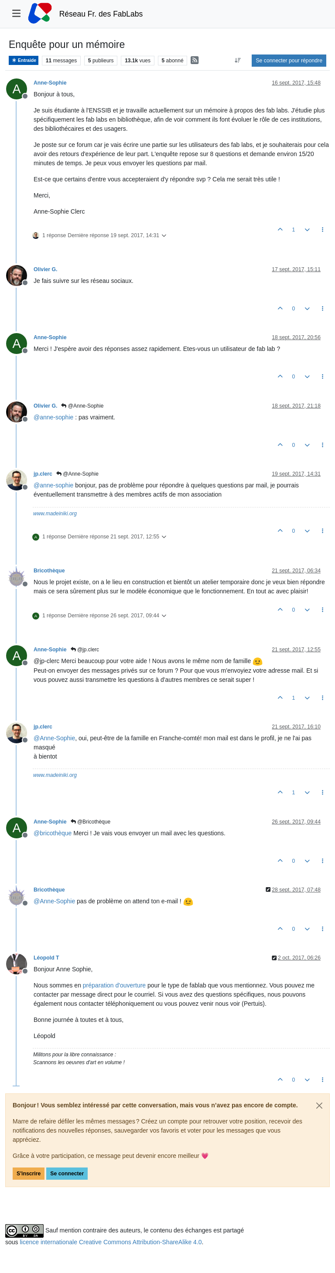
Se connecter (67, 1174)
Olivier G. (45, 269)
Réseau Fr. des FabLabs (101, 14)
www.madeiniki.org (55, 514)
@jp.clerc (85, 650)
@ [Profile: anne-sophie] (53, 417)
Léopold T (46, 958)
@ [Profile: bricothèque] (53, 833)
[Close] (319, 1105)
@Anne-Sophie (82, 406)
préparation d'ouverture (114, 985)
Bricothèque (49, 571)
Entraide (23, 60)
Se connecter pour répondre (289, 61)
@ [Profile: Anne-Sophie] (54, 738)
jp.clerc (43, 474)
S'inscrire (29, 1174)
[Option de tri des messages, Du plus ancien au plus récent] (237, 60)
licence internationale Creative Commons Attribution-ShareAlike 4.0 (111, 1242)
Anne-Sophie (50, 83)
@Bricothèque (91, 822)
